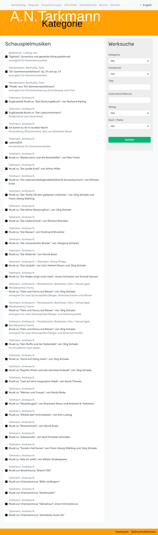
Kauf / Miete (115, 119)
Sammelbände (88, 5)
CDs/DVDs (70, 5)
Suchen (129, 139)
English (147, 5)
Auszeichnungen (51, 5)
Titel (110, 80)
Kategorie (114, 54)
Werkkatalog (18, 5)
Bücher (103, 5)
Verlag (112, 106)
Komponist (114, 67)
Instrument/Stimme (120, 93)
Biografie (33, 5)
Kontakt (115, 5)
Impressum (122, 531)
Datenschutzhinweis (143, 531)
